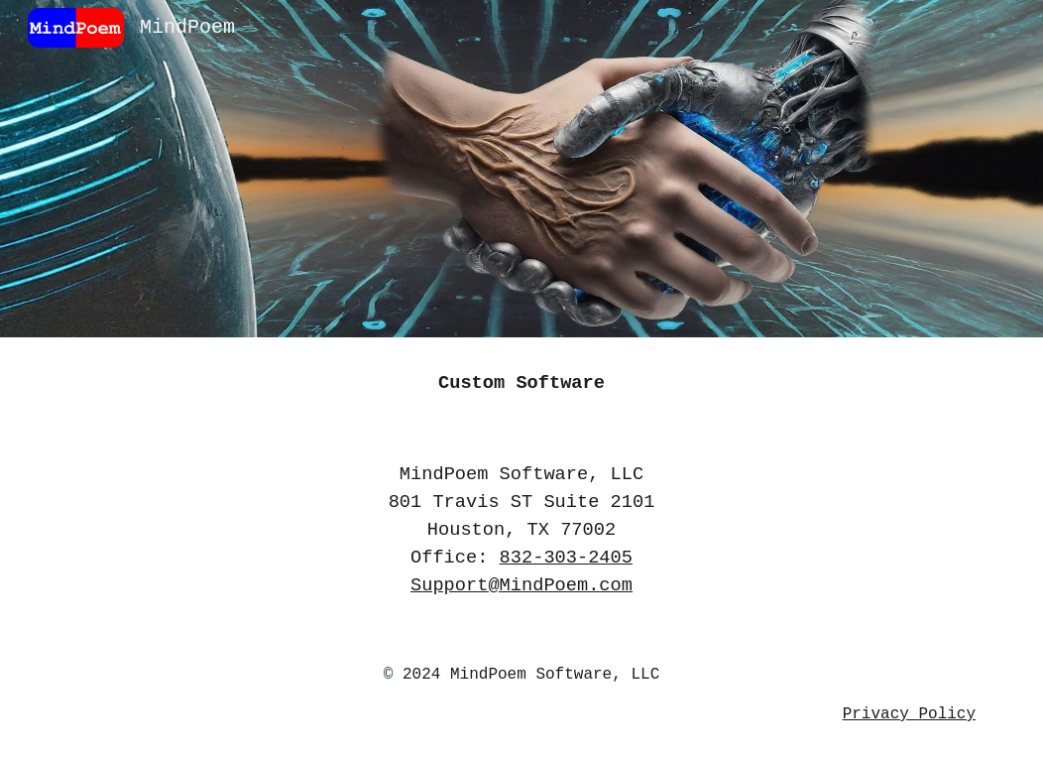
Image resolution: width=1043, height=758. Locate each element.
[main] (521, 383)
